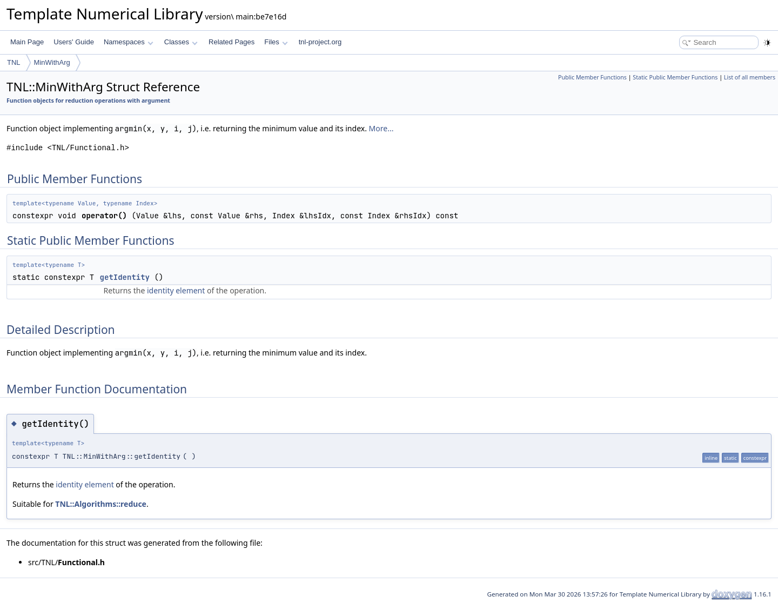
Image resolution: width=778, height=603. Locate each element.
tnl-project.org (320, 42)
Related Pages (231, 42)
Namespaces (128, 42)
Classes (181, 42)
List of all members (749, 77)
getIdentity (125, 277)
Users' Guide (73, 42)
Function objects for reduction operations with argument (88, 100)
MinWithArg (52, 62)
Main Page (27, 42)
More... (381, 128)
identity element (176, 290)
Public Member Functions (592, 77)
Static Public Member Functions (675, 77)
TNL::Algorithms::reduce (100, 504)
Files (275, 42)
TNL (14, 62)
